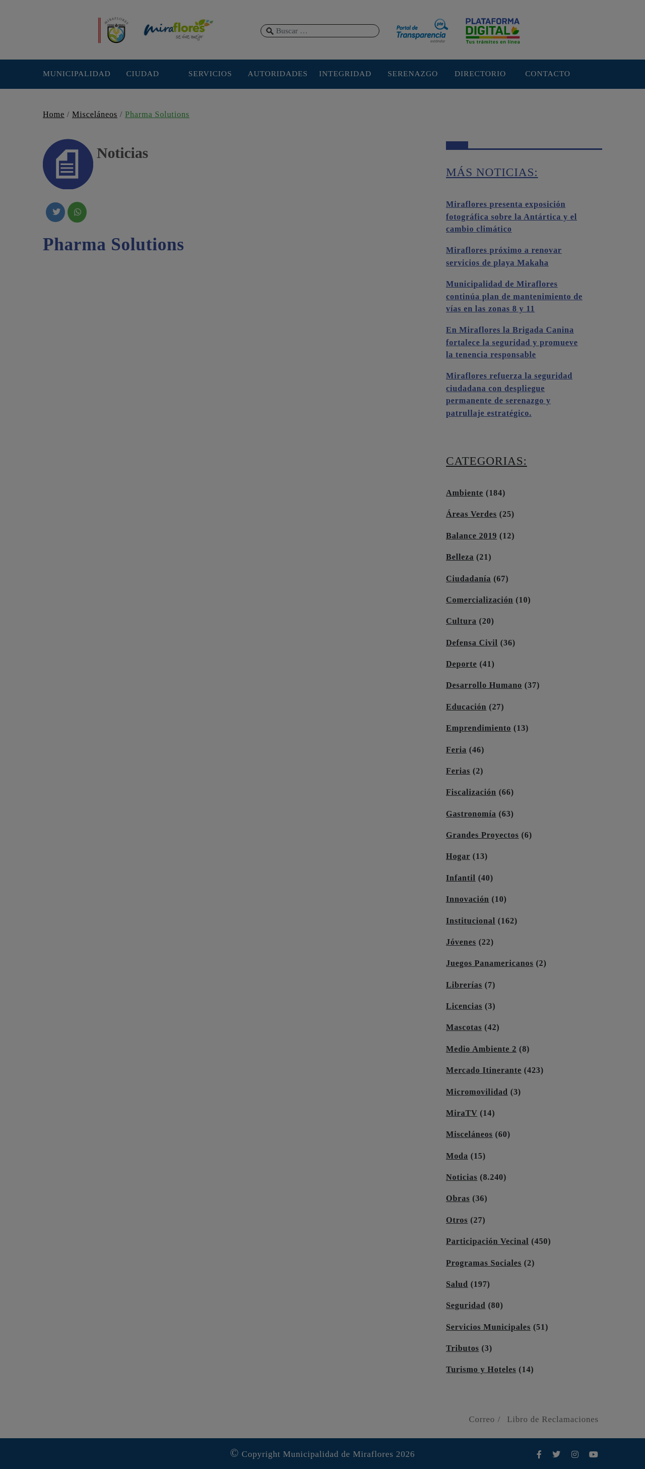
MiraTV (461, 1113)
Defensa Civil (472, 642)
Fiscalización (471, 792)
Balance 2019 (471, 535)
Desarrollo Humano (484, 685)
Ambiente (464, 493)
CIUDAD (142, 73)
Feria (456, 749)
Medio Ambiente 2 (481, 1049)
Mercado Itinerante (484, 1070)
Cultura (461, 621)
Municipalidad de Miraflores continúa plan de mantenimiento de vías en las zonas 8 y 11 (514, 296)
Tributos (462, 1348)
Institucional (470, 921)
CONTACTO (547, 73)
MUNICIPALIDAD (75, 73)
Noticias (461, 1177)
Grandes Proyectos (482, 835)
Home (53, 114)
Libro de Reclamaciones (553, 1419)
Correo (482, 1419)
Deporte (461, 664)
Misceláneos (94, 114)
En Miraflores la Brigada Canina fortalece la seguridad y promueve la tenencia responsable (512, 342)
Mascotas (464, 1027)
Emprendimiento (478, 728)
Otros (457, 1220)
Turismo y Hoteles (481, 1369)
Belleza (460, 557)
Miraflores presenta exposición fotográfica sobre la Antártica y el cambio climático (511, 217)
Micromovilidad (477, 1092)
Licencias (464, 1006)
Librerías (464, 985)
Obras (458, 1198)
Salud (457, 1284)
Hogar (458, 856)
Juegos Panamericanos (490, 963)
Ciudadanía (468, 578)
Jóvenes (461, 942)
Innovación (467, 899)
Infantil (461, 878)
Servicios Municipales (488, 1327)
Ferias (458, 771)
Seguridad (466, 1305)
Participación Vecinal (487, 1241)
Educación (466, 707)
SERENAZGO (413, 73)
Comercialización (479, 600)
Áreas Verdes (471, 514)
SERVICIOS (210, 73)
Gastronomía (471, 814)
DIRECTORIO (480, 73)
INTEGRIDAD (345, 73)
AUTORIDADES (277, 73)
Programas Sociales (484, 1263)
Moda (457, 1156)
